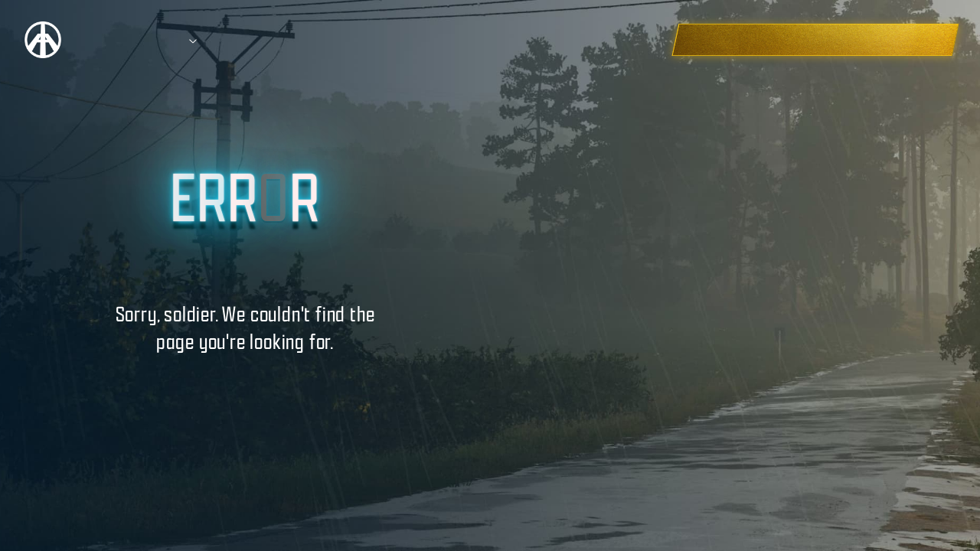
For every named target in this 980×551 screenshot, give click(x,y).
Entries (292, 40)
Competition (134, 40)
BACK (244, 378)
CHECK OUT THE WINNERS (860, 39)
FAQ (475, 40)
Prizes (218, 40)
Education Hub (387, 40)
